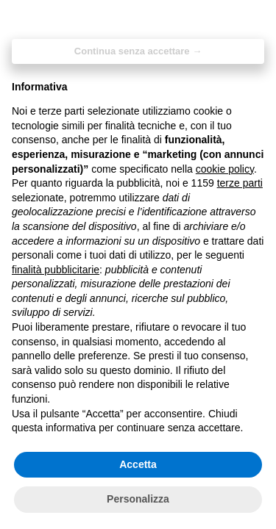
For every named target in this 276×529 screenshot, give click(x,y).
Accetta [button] (138, 464)
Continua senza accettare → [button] (138, 51)
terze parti (240, 183)
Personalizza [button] (138, 499)
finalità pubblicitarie (55, 270)
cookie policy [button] (225, 169)
